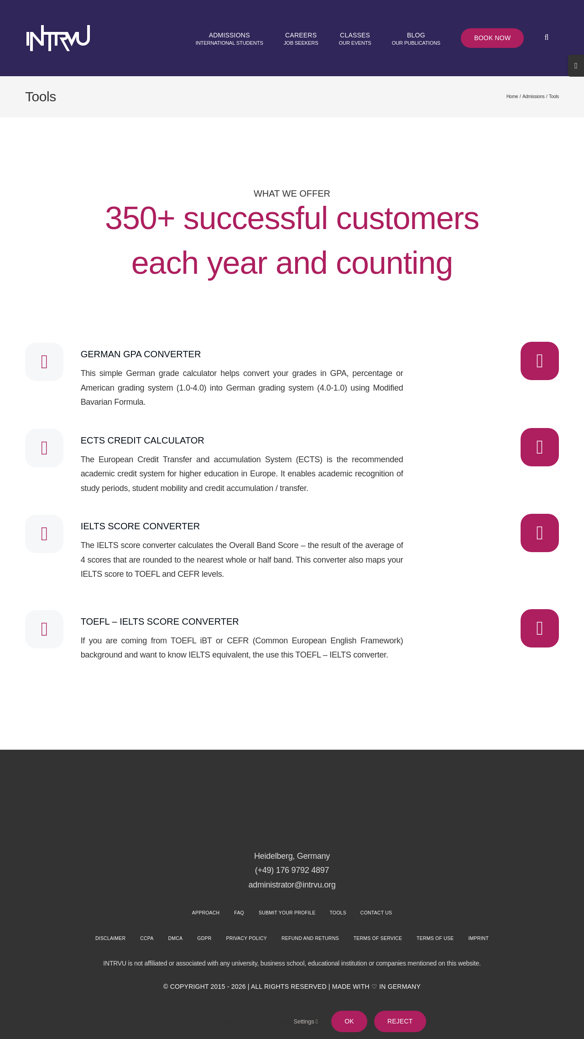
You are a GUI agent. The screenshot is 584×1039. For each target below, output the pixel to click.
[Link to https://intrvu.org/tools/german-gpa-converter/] (540, 361)
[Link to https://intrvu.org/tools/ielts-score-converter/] (540, 533)
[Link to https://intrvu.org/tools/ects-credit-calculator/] (540, 447)
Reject (400, 1021)
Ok (349, 1021)
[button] (546, 38)
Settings (306, 1021)
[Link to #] (44, 362)
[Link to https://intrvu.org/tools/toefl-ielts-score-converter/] (540, 628)
